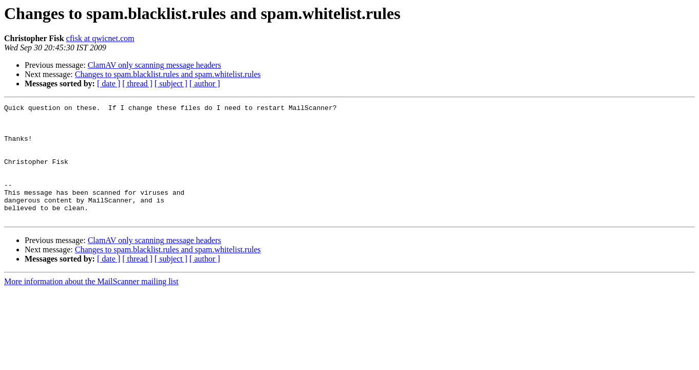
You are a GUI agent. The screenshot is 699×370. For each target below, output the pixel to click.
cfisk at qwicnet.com (100, 38)
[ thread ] (137, 83)
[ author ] (205, 83)
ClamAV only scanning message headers (154, 65)
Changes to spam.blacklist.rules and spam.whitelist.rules (168, 74)
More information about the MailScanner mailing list (91, 304)
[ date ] (108, 83)
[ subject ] (171, 83)
